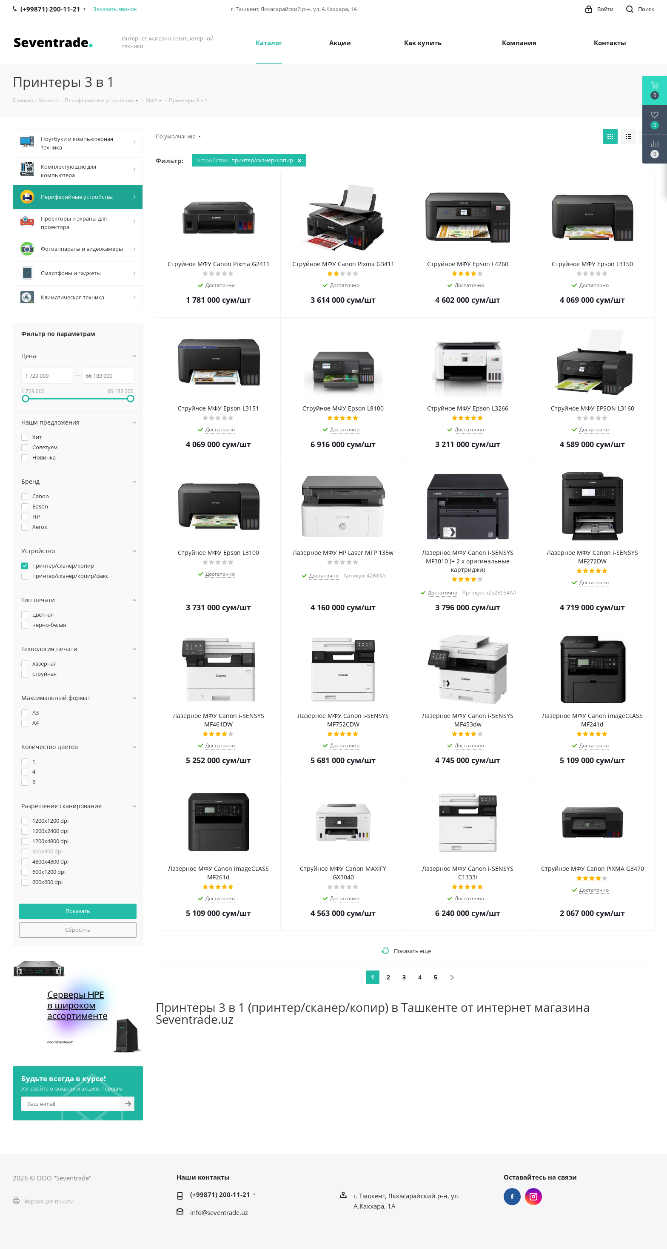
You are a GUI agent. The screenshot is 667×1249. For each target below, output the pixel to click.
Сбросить (78, 929)
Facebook (512, 1196)
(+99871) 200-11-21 (220, 1194)
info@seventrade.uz (219, 1212)
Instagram (533, 1196)
